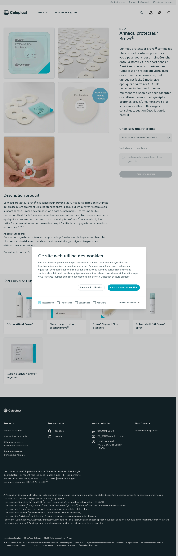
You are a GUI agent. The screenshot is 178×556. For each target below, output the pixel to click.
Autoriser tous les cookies (123, 287)
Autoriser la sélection (91, 287)
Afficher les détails (127, 302)
